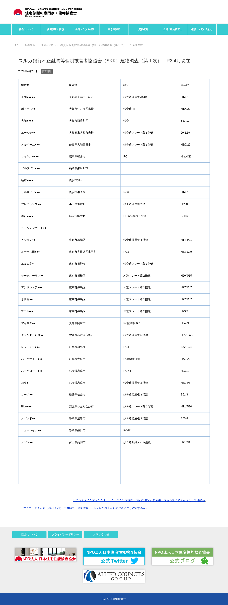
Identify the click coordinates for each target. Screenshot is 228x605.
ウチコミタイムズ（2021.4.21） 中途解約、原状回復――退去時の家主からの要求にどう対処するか (84, 508)
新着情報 (46, 71)
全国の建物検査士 (172, 29)
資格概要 (143, 29)
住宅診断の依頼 (55, 29)
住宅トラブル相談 (84, 29)
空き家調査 (114, 29)
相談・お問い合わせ (202, 29)
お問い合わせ (101, 534)
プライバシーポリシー (65, 534)
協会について (26, 29)
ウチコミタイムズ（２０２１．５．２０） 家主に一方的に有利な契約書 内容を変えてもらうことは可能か (139, 500)
